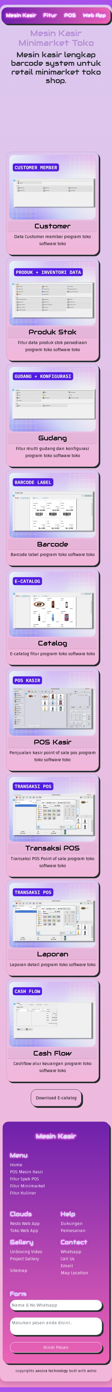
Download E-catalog (56, 1097)
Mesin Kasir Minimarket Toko (56, 38)
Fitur (50, 15)
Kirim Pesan (56, 1347)
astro (91, 1371)
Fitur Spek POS (24, 1178)
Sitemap (18, 1270)
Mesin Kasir (21, 15)
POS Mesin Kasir (26, 1171)
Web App (94, 15)
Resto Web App (25, 1223)
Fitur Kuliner (23, 1193)
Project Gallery (24, 1258)
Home (16, 1164)
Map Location (74, 1272)
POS (70, 15)
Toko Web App (24, 1230)
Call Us (67, 1258)
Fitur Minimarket (27, 1186)
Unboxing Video (26, 1251)
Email (67, 1265)
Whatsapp (71, 1251)
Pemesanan (73, 1230)
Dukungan (72, 1223)
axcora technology (51, 1371)
